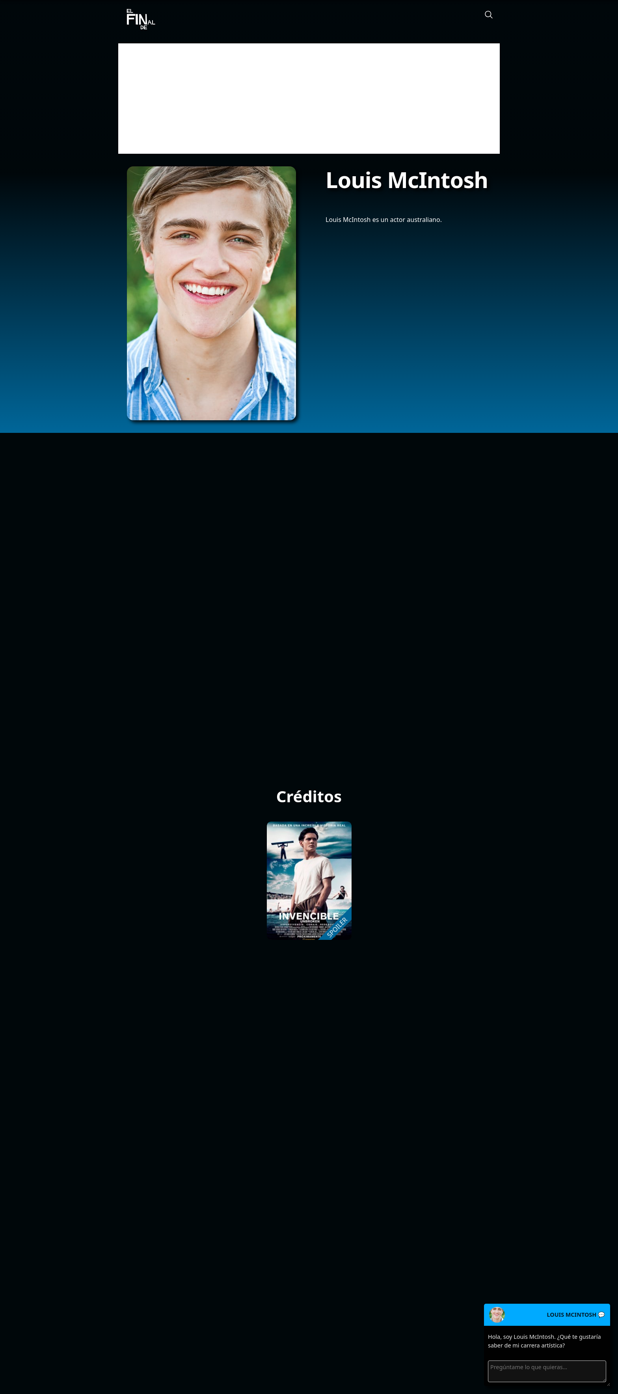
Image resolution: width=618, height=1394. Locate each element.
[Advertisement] (309, 98)
